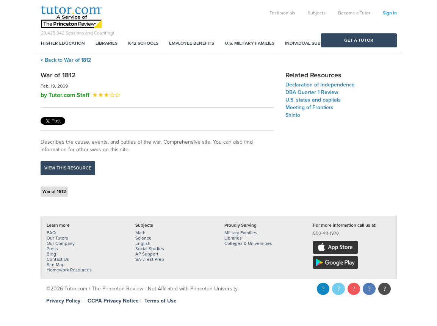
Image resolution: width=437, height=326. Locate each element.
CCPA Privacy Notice (113, 301)
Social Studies (149, 248)
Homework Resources (69, 270)
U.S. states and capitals (313, 100)
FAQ (51, 232)
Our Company (61, 243)
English (142, 243)
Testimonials (282, 13)
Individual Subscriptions (315, 43)
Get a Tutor (358, 40)
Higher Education (63, 43)
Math (140, 232)
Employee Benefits (191, 43)
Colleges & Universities (248, 243)
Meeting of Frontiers (309, 107)
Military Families (240, 232)
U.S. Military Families (249, 43)
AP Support (146, 254)
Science (143, 238)
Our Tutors (57, 238)
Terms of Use (160, 301)
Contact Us (58, 259)
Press (52, 248)
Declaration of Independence (320, 85)
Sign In (390, 13)
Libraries (106, 43)
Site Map (55, 264)
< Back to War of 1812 (66, 60)
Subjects (317, 13)
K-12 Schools (143, 43)
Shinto (292, 115)
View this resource (67, 168)
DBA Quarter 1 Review (311, 92)
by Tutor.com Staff (65, 95)
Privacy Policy (63, 301)
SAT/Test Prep (149, 259)
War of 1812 (54, 191)
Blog (51, 254)
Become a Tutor (354, 13)
